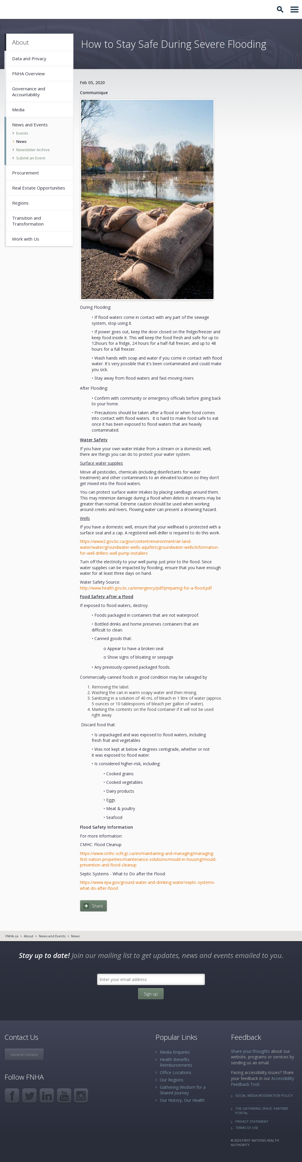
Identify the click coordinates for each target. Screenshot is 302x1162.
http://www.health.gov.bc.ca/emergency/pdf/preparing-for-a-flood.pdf (146, 588)
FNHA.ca (11, 936)
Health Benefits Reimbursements (176, 1062)
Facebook (11, 1095)
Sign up (151, 994)
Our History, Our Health (182, 1100)
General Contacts (24, 1054)
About (28, 936)
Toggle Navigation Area (294, 9)
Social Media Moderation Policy (264, 1095)
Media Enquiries (175, 1052)
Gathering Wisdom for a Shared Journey (183, 1090)
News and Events (52, 936)
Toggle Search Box (281, 9)
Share (97, 906)
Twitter (29, 1095)
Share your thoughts (250, 1051)
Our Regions (171, 1080)
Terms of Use (246, 1127)
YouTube (64, 1095)
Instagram (81, 1095)
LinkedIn (46, 1095)
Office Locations (175, 1072)
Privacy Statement (251, 1121)
